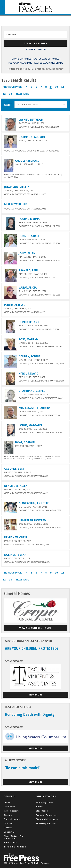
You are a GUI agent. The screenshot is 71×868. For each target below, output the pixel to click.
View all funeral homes (35, 627)
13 (10, 93)
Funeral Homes (12, 819)
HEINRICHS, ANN (29, 322)
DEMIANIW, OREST (15, 537)
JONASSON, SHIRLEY (17, 187)
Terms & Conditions (15, 846)
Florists (8, 827)
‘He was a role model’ (22, 767)
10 (56, 86)
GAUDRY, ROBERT (30, 356)
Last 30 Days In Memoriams (48, 62)
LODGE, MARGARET (30, 425)
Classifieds (42, 810)
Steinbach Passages (47, 819)
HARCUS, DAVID (28, 373)
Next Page (22, 94)
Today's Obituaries (20, 58)
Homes (40, 806)
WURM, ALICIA (28, 287)
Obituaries (9, 806)
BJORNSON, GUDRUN (32, 137)
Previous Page (12, 87)
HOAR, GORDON (25, 442)
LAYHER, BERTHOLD (31, 119)
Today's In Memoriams (20, 62)
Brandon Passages (46, 815)
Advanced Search (36, 49)
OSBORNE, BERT (14, 468)
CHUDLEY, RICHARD (27, 160)
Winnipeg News (44, 802)
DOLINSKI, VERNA (15, 554)
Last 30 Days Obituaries (46, 58)
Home (7, 802)
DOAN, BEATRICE (29, 236)
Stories (8, 815)
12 (4, 93)
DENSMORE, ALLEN (16, 486)
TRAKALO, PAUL (28, 270)
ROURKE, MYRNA (29, 219)
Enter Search (12, 34)
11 (62, 86)
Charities (9, 823)
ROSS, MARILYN (28, 339)
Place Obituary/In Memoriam (13, 837)
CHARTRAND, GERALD (32, 391)
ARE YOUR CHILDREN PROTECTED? (31, 648)
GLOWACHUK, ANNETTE (34, 503)
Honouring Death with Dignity (29, 714)
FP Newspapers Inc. (46, 823)
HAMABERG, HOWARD (32, 520)
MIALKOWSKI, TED (15, 204)
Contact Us (10, 832)
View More (35, 694)
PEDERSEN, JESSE (14, 305)
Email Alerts (10, 842)
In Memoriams (12, 810)
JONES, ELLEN (27, 253)
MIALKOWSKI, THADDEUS (35, 408)
